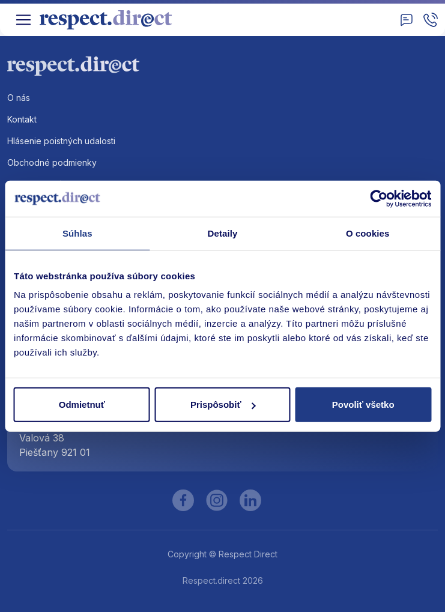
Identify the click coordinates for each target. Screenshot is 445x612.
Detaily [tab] (223, 233)
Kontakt (22, 119)
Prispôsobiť (223, 404)
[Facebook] (183, 500)
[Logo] (110, 19)
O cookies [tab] (368, 233)
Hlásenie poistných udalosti (61, 141)
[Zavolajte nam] (430, 20)
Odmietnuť (82, 404)
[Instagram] (217, 500)
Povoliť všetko (363, 404)
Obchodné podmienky (52, 162)
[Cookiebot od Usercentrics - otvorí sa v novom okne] (378, 198)
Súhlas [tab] (77, 233)
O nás (18, 97)
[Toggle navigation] (23, 19)
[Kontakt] (406, 20)
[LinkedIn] (250, 500)
